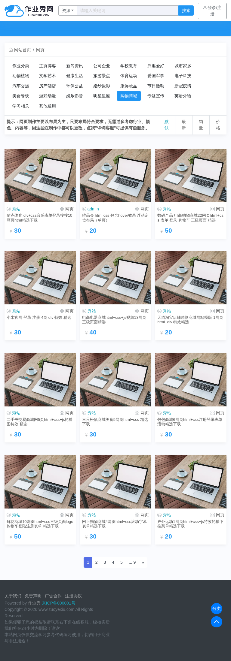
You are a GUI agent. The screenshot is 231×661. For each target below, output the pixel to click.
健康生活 (74, 75)
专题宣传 (155, 95)
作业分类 (20, 65)
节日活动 (155, 85)
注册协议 (73, 595)
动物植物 (20, 75)
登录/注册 (212, 10)
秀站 (16, 209)
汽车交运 (20, 85)
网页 (40, 49)
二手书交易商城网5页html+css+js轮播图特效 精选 (40, 421)
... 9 (132, 562)
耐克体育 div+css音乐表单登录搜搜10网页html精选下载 (39, 217)
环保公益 (74, 85)
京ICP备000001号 (58, 603)
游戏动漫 (47, 95)
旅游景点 (101, 75)
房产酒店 (47, 85)
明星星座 (101, 95)
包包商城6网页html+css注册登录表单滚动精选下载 (189, 421)
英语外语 (182, 95)
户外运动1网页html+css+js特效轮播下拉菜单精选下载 (190, 523)
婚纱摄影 (101, 85)
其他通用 (47, 106)
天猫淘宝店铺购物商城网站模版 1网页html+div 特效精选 (190, 319)
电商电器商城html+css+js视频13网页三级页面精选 (114, 319)
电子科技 (182, 75)
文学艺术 (47, 75)
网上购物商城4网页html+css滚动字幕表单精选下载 (114, 523)
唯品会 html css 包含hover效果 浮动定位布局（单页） (115, 217)
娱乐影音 (74, 95)
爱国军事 (155, 75)
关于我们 (13, 595)
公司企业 (101, 65)
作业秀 (34, 603)
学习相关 (20, 106)
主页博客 (47, 65)
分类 (216, 608)
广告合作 (53, 595)
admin (93, 209)
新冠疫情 (182, 85)
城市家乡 (182, 65)
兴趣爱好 (155, 65)
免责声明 (33, 595)
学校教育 (128, 65)
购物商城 (128, 95)
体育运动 (128, 75)
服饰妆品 (128, 85)
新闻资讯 (74, 65)
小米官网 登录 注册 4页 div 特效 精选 (39, 317)
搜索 (186, 10)
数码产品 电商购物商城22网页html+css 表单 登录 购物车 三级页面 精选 (190, 217)
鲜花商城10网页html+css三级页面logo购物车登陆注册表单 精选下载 (40, 523)
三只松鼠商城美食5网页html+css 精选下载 (115, 421)
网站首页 (20, 49)
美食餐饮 (20, 95)
